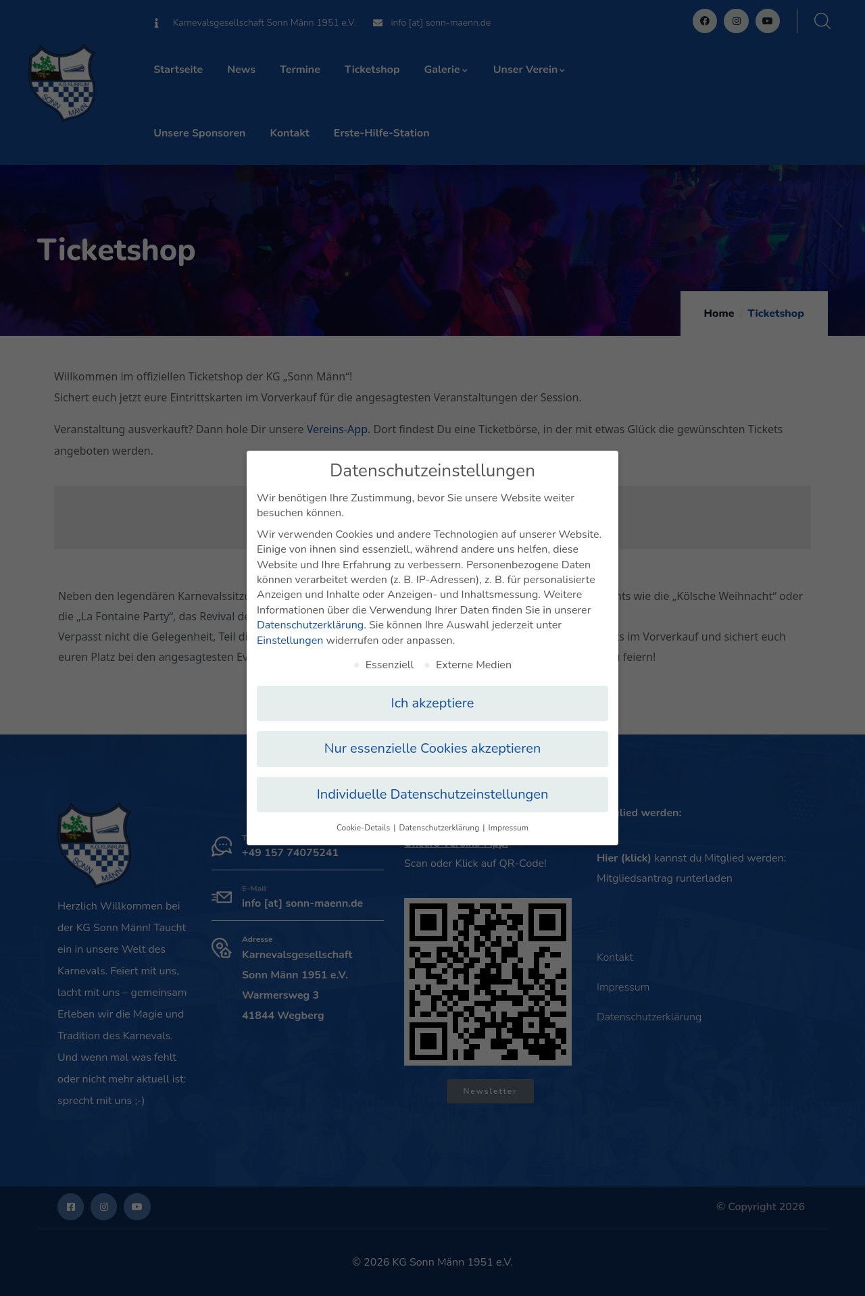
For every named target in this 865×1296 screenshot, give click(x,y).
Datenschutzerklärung (310, 619)
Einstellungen (290, 635)
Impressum (509, 822)
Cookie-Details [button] (364, 822)
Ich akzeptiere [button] (432, 698)
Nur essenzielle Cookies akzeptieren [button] (432, 743)
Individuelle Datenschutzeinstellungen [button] (433, 789)
